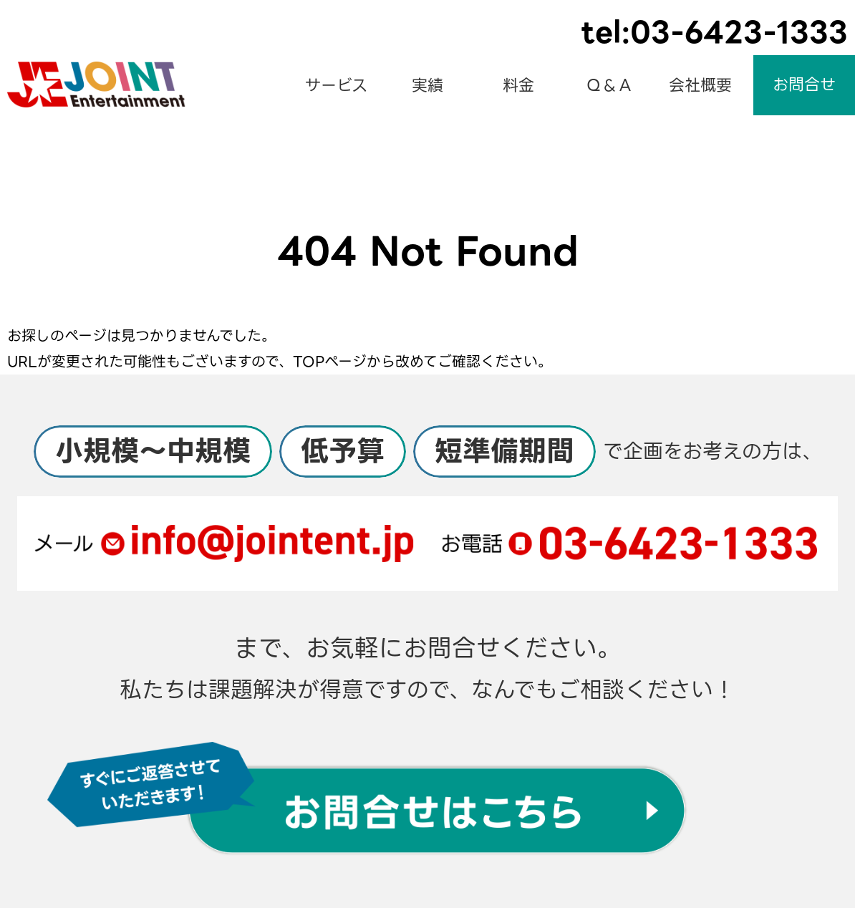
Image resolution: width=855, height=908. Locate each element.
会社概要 (700, 85)
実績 (427, 85)
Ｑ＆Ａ (609, 85)
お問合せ (804, 84)
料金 (518, 85)
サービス (336, 85)
